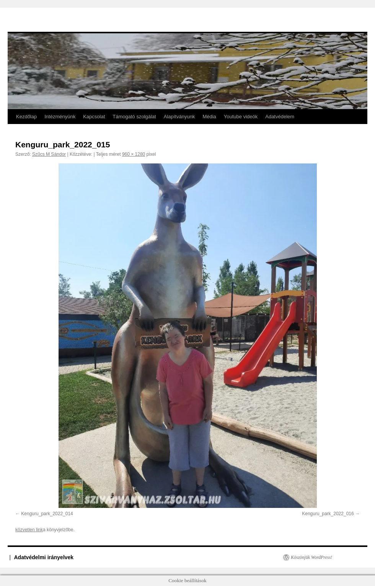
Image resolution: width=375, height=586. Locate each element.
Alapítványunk (179, 116)
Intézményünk (59, 116)
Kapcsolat (94, 116)
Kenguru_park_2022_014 (47, 513)
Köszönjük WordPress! (311, 557)
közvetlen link (29, 529)
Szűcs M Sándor (49, 154)
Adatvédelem (279, 116)
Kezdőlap (26, 116)
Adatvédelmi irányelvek (44, 557)
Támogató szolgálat (134, 116)
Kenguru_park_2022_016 (328, 513)
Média (209, 116)
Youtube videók (241, 116)
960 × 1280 (133, 154)
